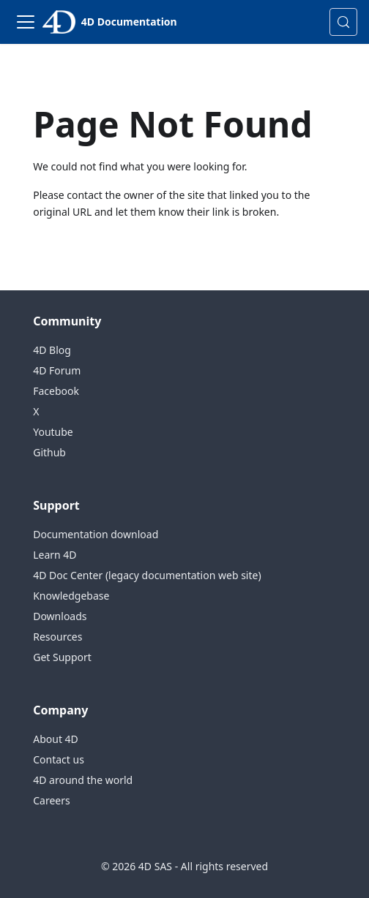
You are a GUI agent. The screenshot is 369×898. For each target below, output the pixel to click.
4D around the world (83, 780)
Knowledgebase (71, 596)
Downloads (59, 616)
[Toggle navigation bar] (26, 22)
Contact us (58, 759)
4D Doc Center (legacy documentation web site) (147, 575)
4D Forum (57, 370)
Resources (57, 637)
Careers (51, 800)
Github (49, 452)
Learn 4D (54, 555)
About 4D (55, 739)
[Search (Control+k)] (343, 22)
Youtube (53, 432)
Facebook (56, 391)
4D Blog (52, 350)
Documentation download (95, 534)
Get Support (62, 657)
